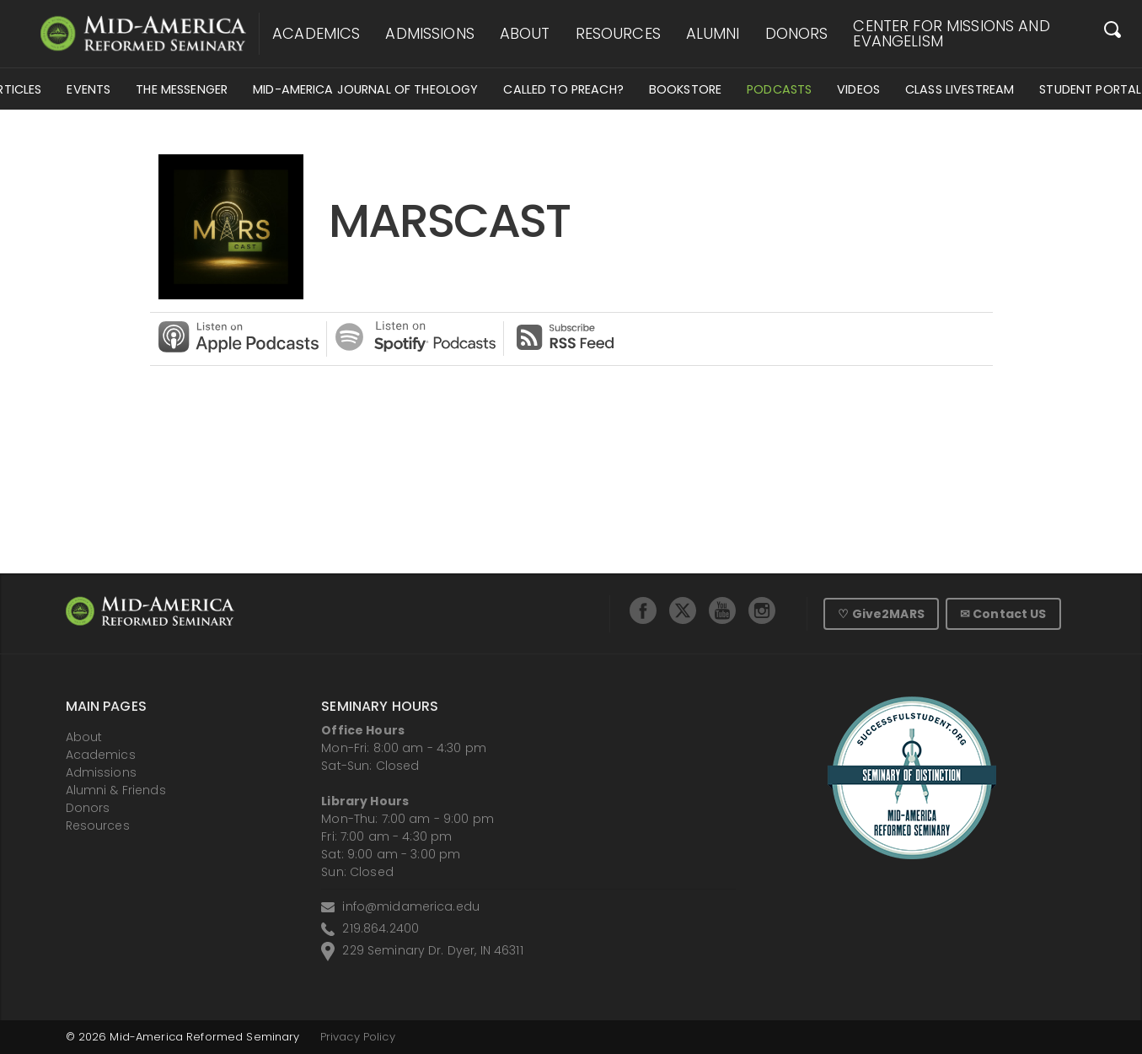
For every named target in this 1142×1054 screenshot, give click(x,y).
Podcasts (779, 89)
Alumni (713, 33)
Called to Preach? (563, 89)
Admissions (429, 33)
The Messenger (182, 89)
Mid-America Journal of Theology (365, 89)
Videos (858, 89)
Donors (796, 33)
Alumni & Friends (116, 790)
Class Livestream (959, 89)
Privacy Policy (357, 1037)
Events (88, 89)
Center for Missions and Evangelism (951, 34)
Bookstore (685, 89)
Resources (618, 33)
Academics (316, 33)
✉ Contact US (1003, 613)
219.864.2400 (380, 928)
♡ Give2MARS (881, 613)
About (525, 33)
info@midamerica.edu (411, 906)
